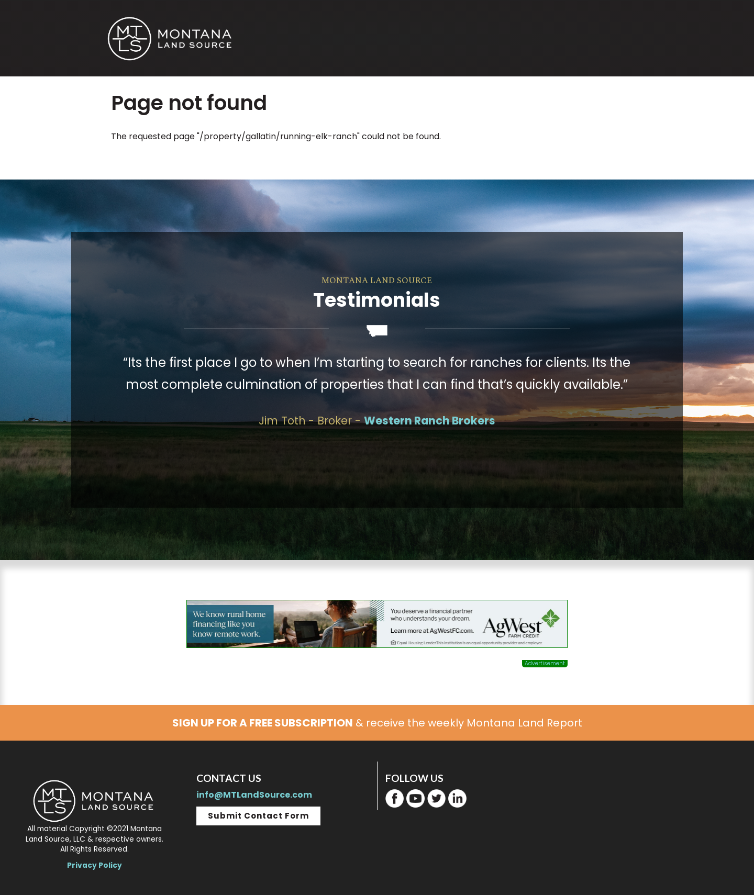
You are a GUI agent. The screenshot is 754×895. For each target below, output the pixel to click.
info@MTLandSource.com (254, 795)
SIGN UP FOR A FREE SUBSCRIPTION (262, 722)
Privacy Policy (94, 865)
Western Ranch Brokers (429, 420)
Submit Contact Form (258, 815)
